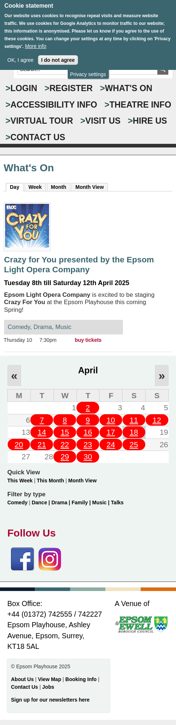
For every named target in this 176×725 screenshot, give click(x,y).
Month (58, 187)
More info (35, 41)
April (88, 370)
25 (134, 444)
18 (134, 432)
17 (110, 432)
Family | (82, 502)
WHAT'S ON (129, 88)
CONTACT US (38, 137)
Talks (117, 502)
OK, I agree (20, 54)
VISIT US (102, 121)
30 (87, 456)
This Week (20, 480)
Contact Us (25, 687)
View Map (50, 679)
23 (87, 444)
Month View (89, 187)
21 (42, 444)
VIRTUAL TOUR (42, 121)
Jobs (48, 687)
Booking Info (81, 679)
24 (110, 444)
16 (87, 432)
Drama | (61, 502)
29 (64, 456)
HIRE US (150, 121)
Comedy (17, 502)
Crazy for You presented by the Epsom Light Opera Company (79, 264)
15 (64, 432)
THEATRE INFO (140, 104)
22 (64, 444)
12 (157, 420)
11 (134, 420)
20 (19, 444)
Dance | (42, 502)
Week (35, 187)
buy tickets (88, 340)
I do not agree (58, 54)
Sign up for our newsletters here (50, 700)
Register (71, 88)
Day (16, 186)
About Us (22, 679)
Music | (101, 502)
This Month (50, 480)
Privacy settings (88, 68)
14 (42, 432)
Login (24, 88)
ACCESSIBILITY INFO (54, 104)
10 (110, 420)
